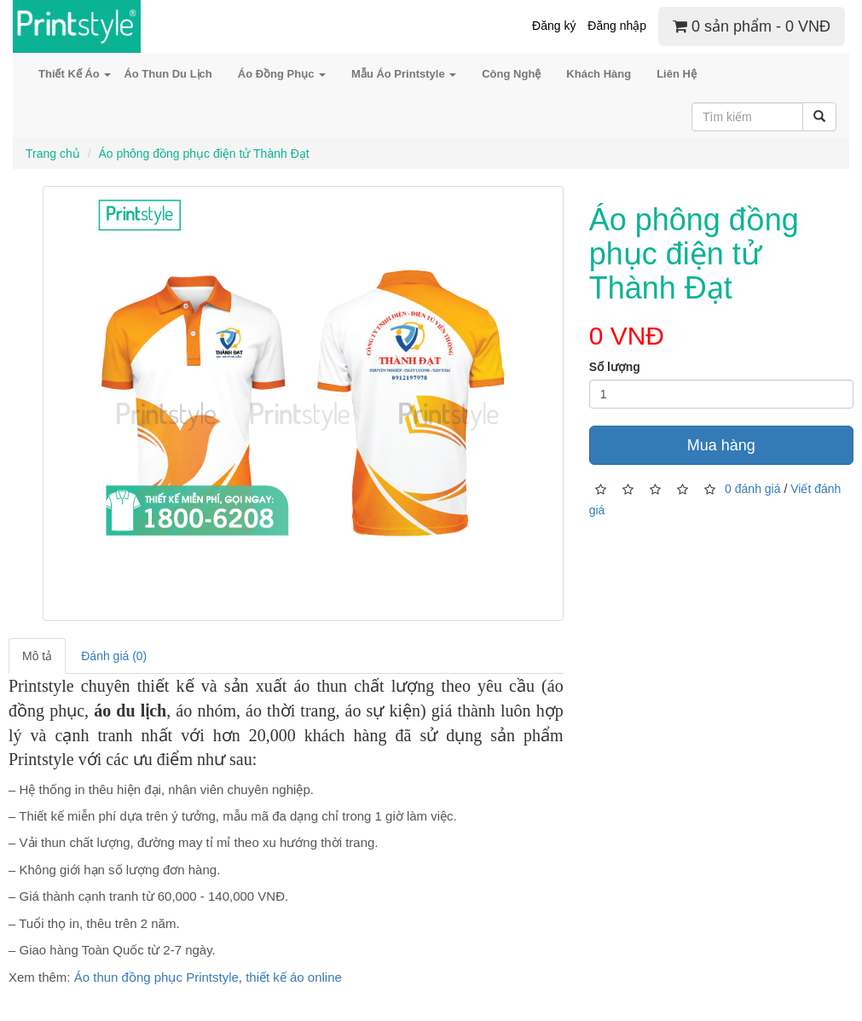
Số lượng (614, 367)
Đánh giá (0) (114, 656)
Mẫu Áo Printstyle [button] (403, 73)
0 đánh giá (752, 489)
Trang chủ (53, 153)
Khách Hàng (598, 73)
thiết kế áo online (294, 977)
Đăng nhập (616, 25)
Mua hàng (721, 445)
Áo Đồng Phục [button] (282, 73)
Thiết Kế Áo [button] (74, 73)
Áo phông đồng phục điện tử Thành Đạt (203, 153)
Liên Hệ (677, 73)
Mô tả (37, 656)
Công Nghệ (511, 73)
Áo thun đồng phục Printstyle (156, 977)
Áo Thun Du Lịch (167, 73)
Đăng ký (554, 25)
